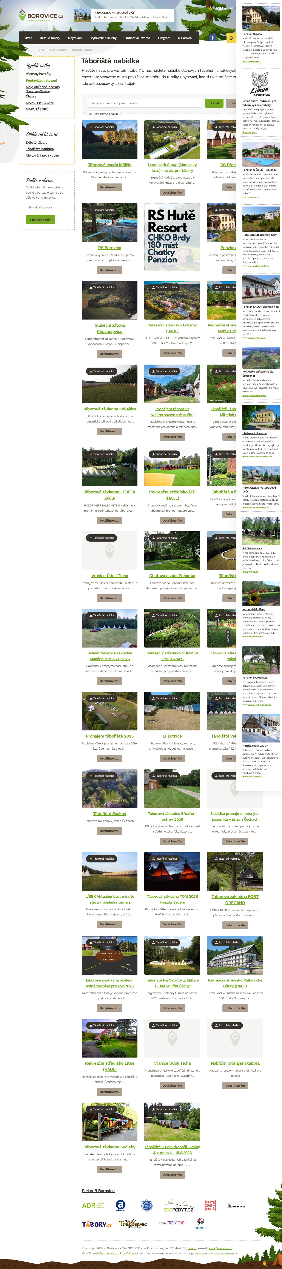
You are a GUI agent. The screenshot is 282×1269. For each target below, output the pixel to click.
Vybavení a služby (103, 38)
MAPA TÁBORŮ (37, 109)
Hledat (214, 103)
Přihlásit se (224, 8)
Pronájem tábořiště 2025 (109, 736)
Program (164, 38)
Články (31, 96)
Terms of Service (222, 1253)
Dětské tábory (50, 38)
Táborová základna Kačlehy (109, 1146)
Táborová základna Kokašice (109, 409)
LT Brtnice (172, 736)
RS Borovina (109, 247)
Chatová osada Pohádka (172, 575)
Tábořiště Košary (235, 575)
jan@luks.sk (130, 1253)
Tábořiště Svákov (109, 813)
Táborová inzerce (137, 38)
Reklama (228, 636)
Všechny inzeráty (58, 49)
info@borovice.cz (220, 1248)
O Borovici (185, 38)
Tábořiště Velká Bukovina (235, 736)
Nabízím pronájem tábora (235, 1063)
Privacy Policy (201, 1253)
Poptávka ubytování (41, 80)
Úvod (28, 38)
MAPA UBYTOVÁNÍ (40, 103)
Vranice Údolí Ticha (109, 575)
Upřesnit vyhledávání (103, 113)
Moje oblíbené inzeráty (47, 89)
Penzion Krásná (235, 247)
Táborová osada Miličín (109, 164)
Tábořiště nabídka (40, 149)
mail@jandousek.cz (106, 1253)
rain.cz (192, 1248)
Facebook (212, 37)
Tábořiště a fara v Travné (235, 491)
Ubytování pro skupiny (43, 155)
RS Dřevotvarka (235, 164)
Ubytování (75, 38)
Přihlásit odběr (40, 220)
